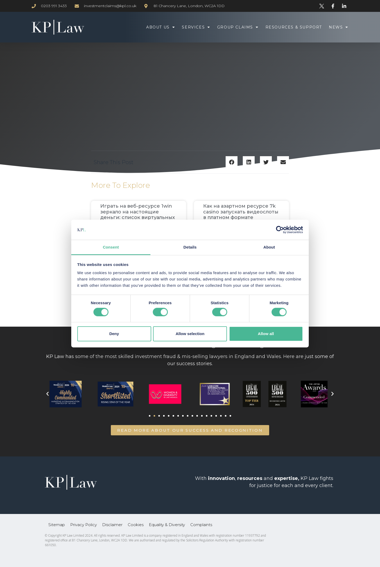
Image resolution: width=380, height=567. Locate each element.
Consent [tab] (111, 247)
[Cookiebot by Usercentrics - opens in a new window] (280, 230)
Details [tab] (190, 247)
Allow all (266, 333)
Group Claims (238, 27)
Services (196, 27)
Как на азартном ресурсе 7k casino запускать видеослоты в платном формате (240, 211)
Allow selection (189, 333)
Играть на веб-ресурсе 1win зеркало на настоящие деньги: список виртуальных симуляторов (137, 214)
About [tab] (269, 247)
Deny (114, 333)
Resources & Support (293, 27)
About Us (160, 27)
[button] (232, 162)
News (338, 27)
